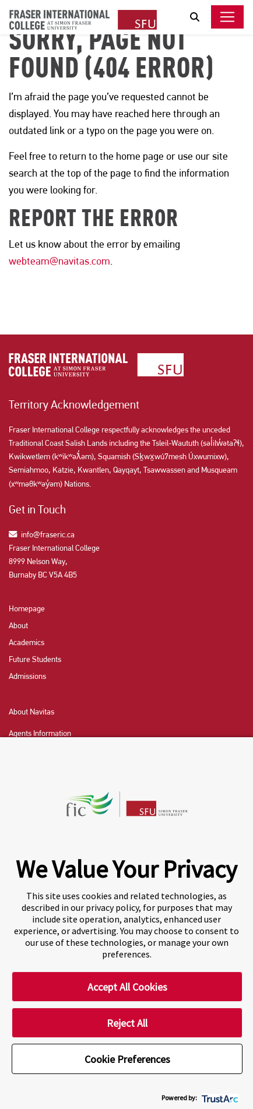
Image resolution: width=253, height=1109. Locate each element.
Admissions (27, 676)
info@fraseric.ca (42, 534)
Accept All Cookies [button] (127, 987)
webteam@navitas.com (59, 261)
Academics (26, 642)
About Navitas (31, 711)
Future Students (35, 659)
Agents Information (40, 733)
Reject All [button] (127, 1023)
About (18, 625)
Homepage (27, 608)
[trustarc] (219, 1097)
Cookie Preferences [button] (127, 1059)
